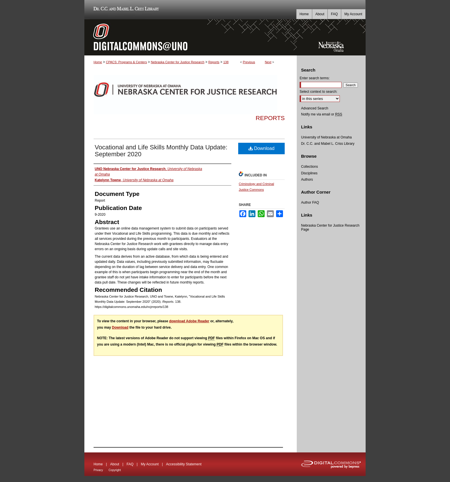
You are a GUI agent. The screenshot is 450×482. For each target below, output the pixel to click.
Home (98, 62)
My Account (150, 464)
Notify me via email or (321, 114)
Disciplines (309, 173)
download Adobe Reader (189, 321)
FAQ (130, 464)
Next (268, 62)
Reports (214, 62)
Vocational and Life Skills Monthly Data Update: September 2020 (161, 151)
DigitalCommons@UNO (190, 37)
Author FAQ (310, 202)
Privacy (98, 470)
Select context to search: (318, 92)
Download (262, 148)
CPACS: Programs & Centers (126, 62)
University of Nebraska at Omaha (326, 137)
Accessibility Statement (183, 464)
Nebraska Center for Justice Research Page (330, 227)
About (114, 464)
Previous (249, 62)
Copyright (114, 470)
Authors (307, 180)
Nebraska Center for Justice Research (177, 62)
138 (225, 62)
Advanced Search (314, 108)
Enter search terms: (315, 78)
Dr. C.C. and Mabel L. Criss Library (125, 9)
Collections (309, 167)
